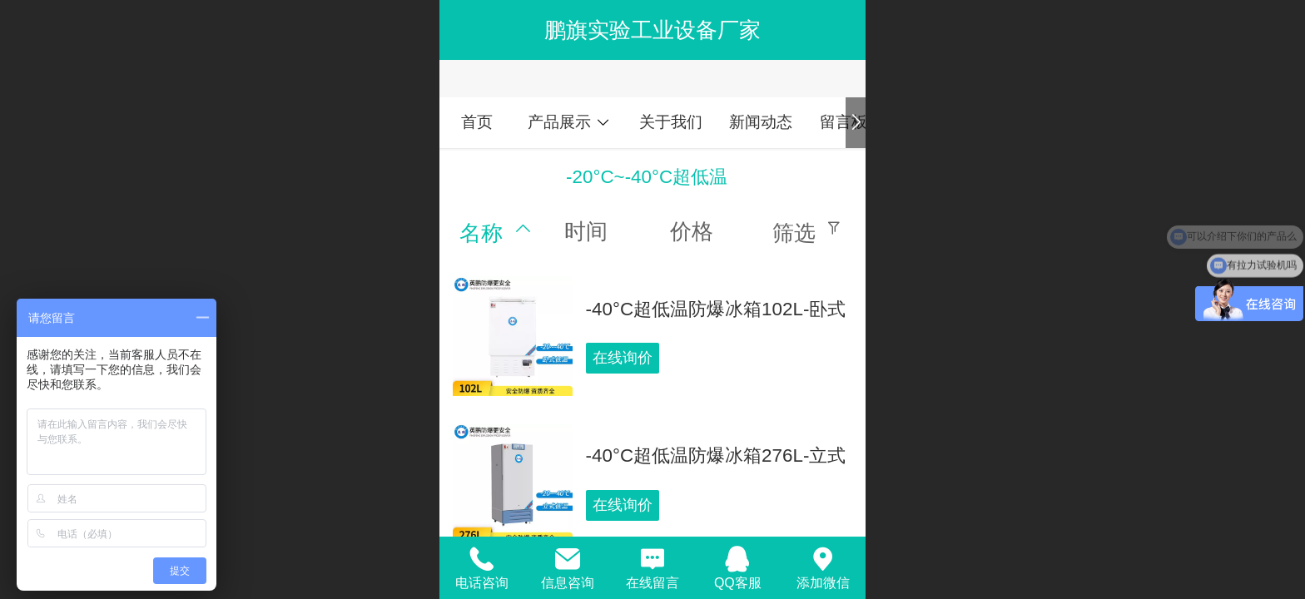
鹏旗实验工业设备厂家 (652, 30)
